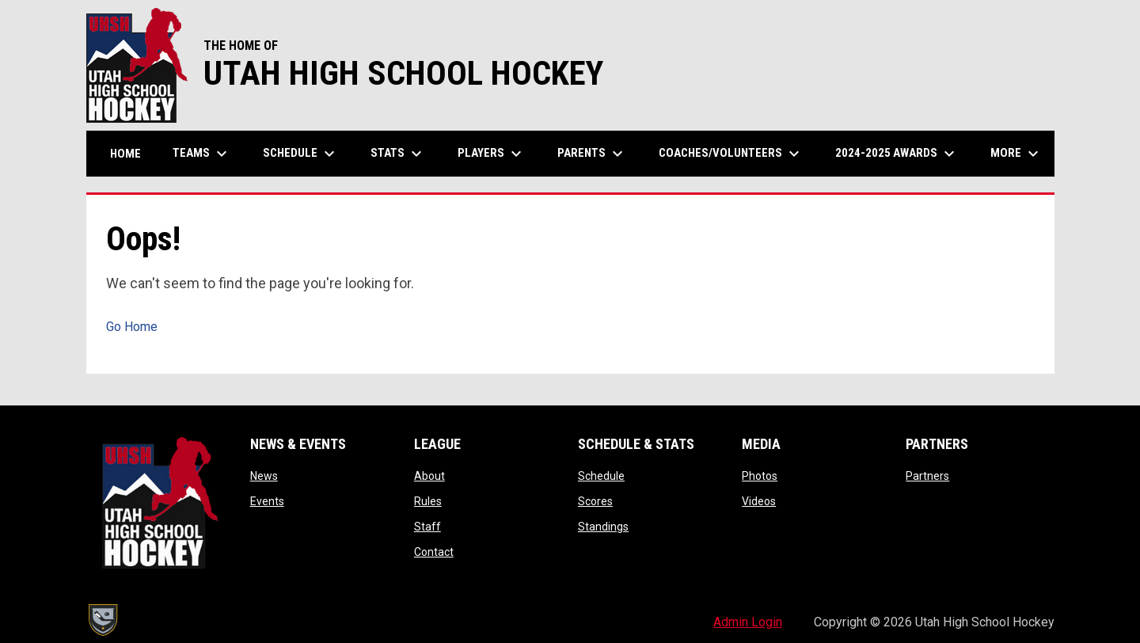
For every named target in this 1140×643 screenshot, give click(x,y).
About (429, 476)
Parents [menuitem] (592, 153)
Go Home (132, 326)
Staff (427, 526)
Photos (759, 476)
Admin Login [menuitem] (747, 622)
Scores (595, 501)
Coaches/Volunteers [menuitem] (731, 153)
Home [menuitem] (125, 153)
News (264, 476)
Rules (428, 501)
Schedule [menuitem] (301, 153)
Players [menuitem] (492, 153)
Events (267, 501)
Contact (434, 552)
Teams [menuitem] (202, 153)
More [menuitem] (1016, 153)
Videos (759, 501)
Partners (927, 476)
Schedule (601, 476)
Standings (603, 526)
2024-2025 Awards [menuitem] (897, 153)
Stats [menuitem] (398, 153)
